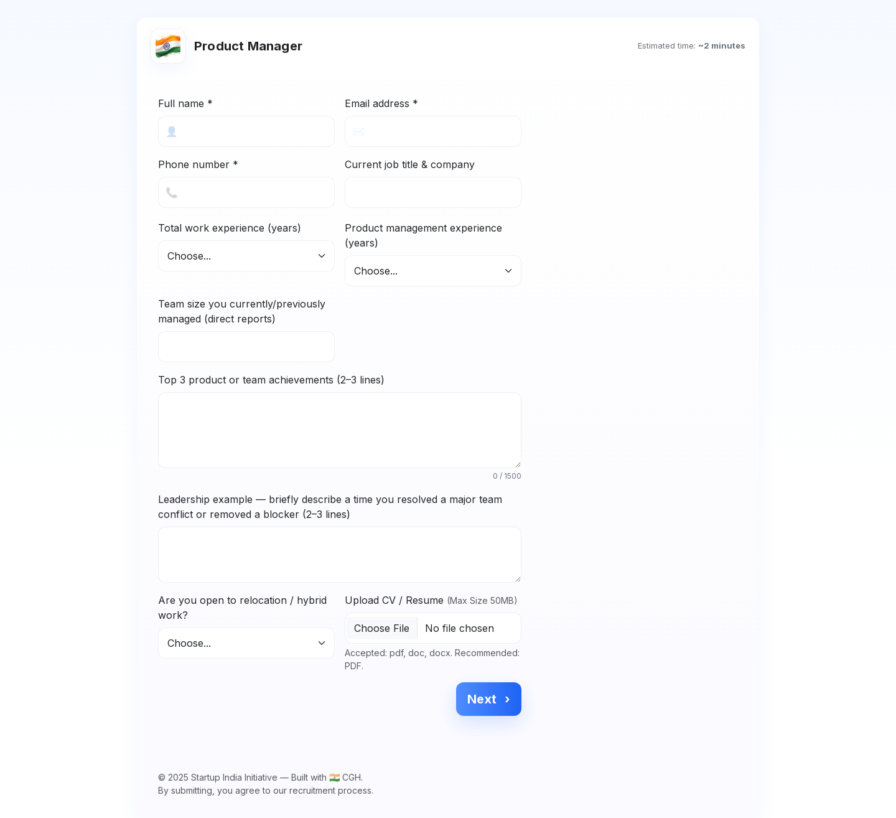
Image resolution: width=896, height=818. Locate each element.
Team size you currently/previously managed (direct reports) (241, 311)
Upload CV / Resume (431, 600)
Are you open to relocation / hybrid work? (242, 607)
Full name (185, 103)
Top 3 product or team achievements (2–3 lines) (271, 380)
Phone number (198, 164)
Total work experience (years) (229, 228)
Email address (381, 103)
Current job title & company (410, 164)
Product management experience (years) (423, 235)
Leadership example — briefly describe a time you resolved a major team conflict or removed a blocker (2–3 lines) (330, 506)
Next (488, 699)
